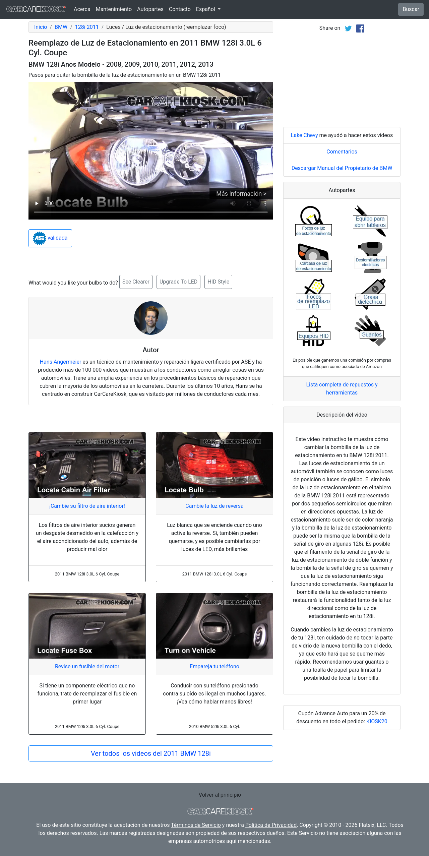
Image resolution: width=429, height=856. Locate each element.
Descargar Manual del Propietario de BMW (342, 168)
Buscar (411, 9)
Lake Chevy (304, 135)
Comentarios (341, 151)
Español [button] (206, 9)
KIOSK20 (376, 721)
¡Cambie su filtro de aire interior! (87, 506)
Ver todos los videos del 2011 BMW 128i (151, 753)
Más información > (241, 193)
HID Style (218, 282)
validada (50, 238)
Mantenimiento (114, 9)
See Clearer (135, 282)
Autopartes (150, 9)
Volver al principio (220, 795)
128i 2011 (87, 27)
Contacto (180, 9)
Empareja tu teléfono (214, 666)
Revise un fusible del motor (87, 666)
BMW (61, 27)
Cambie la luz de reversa (214, 506)
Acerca (82, 9)
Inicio (40, 27)
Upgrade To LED (178, 282)
